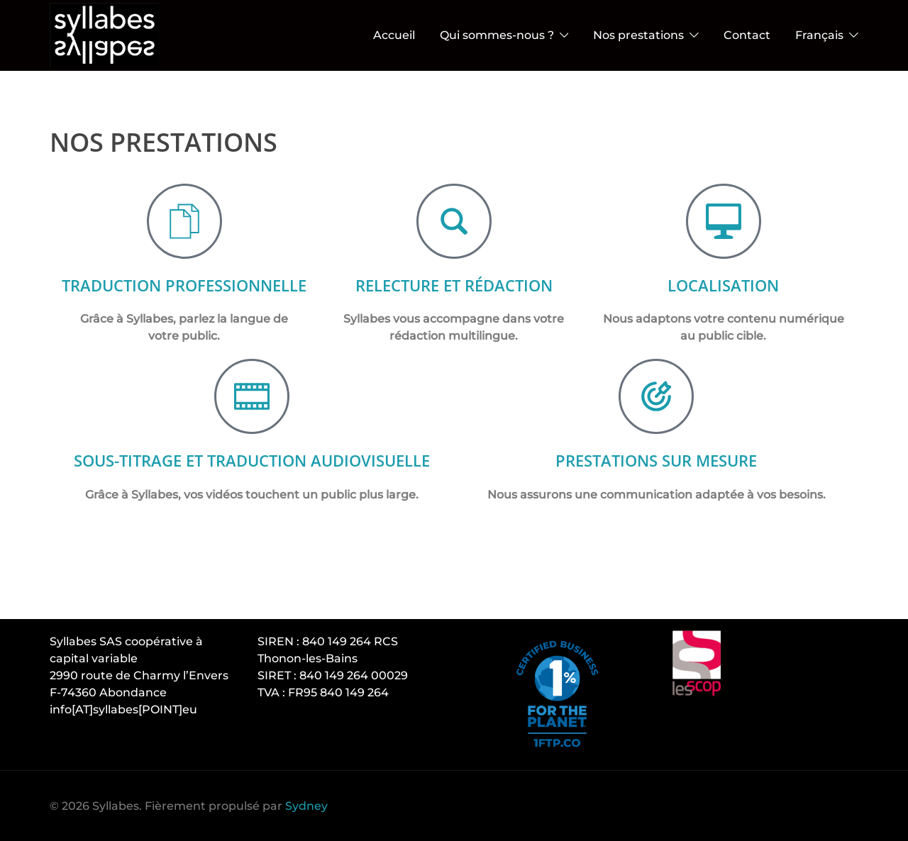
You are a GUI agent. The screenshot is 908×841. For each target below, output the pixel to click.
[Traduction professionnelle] (184, 221)
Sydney (306, 806)
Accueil (394, 35)
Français (819, 35)
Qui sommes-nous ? (497, 35)
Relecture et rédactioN (454, 284)
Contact (747, 35)
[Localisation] (723, 221)
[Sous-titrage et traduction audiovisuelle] (251, 413)
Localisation (723, 284)
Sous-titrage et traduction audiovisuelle (252, 477)
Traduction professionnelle (184, 293)
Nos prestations (638, 35)
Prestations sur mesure (656, 477)
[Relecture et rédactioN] (454, 221)
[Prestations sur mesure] (656, 413)
